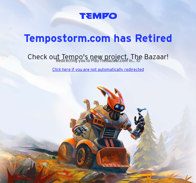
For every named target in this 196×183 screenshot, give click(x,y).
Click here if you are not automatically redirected (98, 69)
